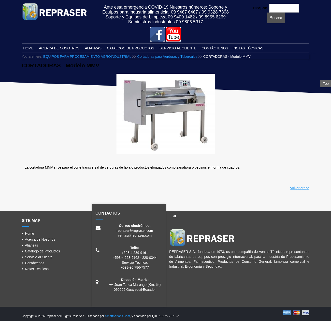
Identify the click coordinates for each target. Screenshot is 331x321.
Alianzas (31, 245)
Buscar (276, 17)
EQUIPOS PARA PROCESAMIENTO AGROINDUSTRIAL (87, 56)
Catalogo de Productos (42, 251)
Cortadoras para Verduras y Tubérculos (167, 56)
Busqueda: (261, 8)
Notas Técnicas (37, 269)
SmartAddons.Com (117, 316)
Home (29, 233)
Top (325, 84)
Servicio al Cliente (39, 257)
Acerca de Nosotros (40, 239)
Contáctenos (34, 263)
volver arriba (299, 188)
